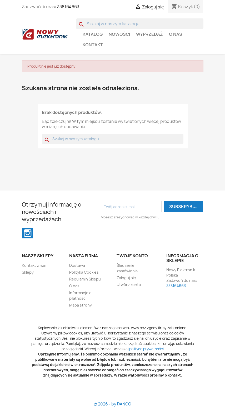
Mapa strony (80, 305)
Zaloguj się (126, 277)
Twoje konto (132, 256)
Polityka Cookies (84, 272)
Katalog (93, 34)
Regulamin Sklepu (85, 279)
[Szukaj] (139, 23)
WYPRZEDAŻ (149, 34)
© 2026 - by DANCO (112, 404)
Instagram (27, 233)
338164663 (68, 6)
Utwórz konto (129, 284)
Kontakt (93, 45)
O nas (175, 34)
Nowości (119, 34)
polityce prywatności (146, 349)
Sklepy (28, 272)
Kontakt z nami (35, 265)
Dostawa (77, 265)
